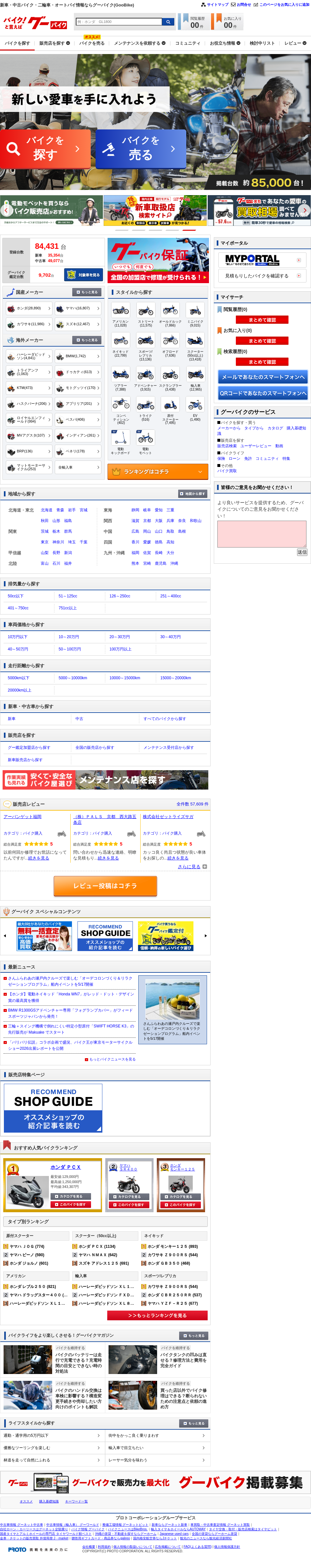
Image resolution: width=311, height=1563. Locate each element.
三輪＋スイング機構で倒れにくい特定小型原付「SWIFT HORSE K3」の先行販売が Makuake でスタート (71, 1029)
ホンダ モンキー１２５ (182, 1167)
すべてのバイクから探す (165, 718)
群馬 (68, 531)
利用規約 (104, 1546)
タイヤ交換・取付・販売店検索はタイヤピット (243, 1529)
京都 (147, 520)
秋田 (45, 520)
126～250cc (119, 596)
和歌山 (196, 520)
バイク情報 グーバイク (88, 1529)
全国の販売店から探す (94, 747)
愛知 (159, 510)
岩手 (72, 510)
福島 (68, 520)
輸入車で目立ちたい (126, 1448)
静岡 (135, 510)
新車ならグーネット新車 (169, 1524)
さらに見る (189, 866)
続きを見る (38, 858)
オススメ (26, 1501)
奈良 (182, 520)
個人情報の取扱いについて (132, 1546)
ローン (234, 458)
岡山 (147, 531)
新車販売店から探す (25, 760)
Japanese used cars (174, 1533)
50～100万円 (70, 649)
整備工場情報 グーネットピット (125, 1524)
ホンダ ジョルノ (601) (29, 1263)
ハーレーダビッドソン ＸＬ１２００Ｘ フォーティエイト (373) (66, 1303)
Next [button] (304, 210)
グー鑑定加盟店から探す (29, 747)
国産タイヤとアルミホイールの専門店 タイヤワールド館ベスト (46, 1533)
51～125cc (68, 596)
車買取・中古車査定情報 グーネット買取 (220, 1524)
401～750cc (18, 608)
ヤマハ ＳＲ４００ (128, 1167)
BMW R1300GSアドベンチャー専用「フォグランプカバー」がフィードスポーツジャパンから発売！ (70, 1013)
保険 (221, 458)
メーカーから (229, 428)
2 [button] (139, 230)
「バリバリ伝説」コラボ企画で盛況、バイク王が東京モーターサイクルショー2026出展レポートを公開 (70, 1045)
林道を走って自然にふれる (27, 1460)
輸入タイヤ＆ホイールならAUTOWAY (178, 1529)
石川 (56, 563)
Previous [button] (6, 210)
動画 (279, 446)
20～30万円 (119, 637)
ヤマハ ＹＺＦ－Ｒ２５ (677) (173, 1303)
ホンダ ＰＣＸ (66, 1167)
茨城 (45, 531)
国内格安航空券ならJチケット (155, 1538)
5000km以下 (18, 678)
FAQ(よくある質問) (198, 1546)
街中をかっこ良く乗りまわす (134, 1435)
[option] (136, 210)
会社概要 (88, 1546)
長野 (56, 552)
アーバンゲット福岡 (22, 816)
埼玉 (72, 542)
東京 (45, 542)
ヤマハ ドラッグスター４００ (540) (41, 1295)
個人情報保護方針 (227, 1546)
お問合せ (244, 4)
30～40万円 (170, 637)
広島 (135, 531)
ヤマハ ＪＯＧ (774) (27, 1246)
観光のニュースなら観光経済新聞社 (206, 1538)
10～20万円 (69, 637)
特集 (286, 458)
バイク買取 (227, 471)
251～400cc (170, 596)
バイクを (45, 149)
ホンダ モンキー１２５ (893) (173, 1246)
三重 (170, 510)
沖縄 (174, 563)
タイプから (254, 428)
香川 (135, 542)
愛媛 (147, 542)
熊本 (135, 563)
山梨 (45, 552)
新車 (12, 718)
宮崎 (147, 563)
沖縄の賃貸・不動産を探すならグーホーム (125, 1533)
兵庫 (170, 520)
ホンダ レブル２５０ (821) (33, 1286)
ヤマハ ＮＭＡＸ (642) (98, 1255)
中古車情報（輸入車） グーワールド (72, 1524)
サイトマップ (217, 4)
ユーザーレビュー (255, 446)
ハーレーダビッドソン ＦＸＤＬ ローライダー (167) (125, 1295)
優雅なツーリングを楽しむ (27, 1448)
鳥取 (170, 531)
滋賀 (135, 520)
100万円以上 (120, 649)
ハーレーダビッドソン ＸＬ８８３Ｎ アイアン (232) (125, 1303)
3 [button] (156, 230)
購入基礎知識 (49, 1501)
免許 (248, 458)
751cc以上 (68, 608)
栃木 (56, 531)
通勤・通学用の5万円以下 (26, 1435)
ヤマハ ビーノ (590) (27, 1255)
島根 (182, 531)
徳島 (159, 542)
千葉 (83, 542)
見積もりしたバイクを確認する (257, 275)
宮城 (83, 510)
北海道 (46, 510)
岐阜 (147, 510)
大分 (170, 552)
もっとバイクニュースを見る (112, 1059)
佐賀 (147, 552)
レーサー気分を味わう (128, 1460)
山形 (56, 520)
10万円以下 (18, 637)
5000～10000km (73, 678)
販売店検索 (227, 446)
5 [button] (189, 230)
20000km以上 (19, 690)
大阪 (159, 520)
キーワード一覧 (76, 1501)
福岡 (135, 552)
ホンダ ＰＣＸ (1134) (97, 1246)
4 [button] (172, 230)
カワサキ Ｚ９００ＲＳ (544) (173, 1255)
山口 (159, 531)
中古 (79, 718)
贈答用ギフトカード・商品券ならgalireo (101, 1538)
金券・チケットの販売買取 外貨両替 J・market (34, 1538)
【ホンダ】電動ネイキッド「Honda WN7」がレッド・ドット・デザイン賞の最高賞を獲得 (71, 997)
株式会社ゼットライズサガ (168, 816)
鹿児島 (161, 563)
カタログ (275, 428)
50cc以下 (16, 596)
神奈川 (58, 542)
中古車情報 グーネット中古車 (21, 1524)
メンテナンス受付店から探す (169, 747)
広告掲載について (168, 1546)
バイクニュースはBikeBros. (128, 1529)
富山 (45, 563)
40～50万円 (18, 649)
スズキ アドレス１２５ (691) (104, 1263)
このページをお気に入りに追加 (284, 4)
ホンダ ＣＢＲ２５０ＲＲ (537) (175, 1295)
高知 (170, 542)
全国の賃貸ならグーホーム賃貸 (214, 1533)
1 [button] (122, 230)
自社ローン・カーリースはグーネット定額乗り (34, 1529)
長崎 (159, 552)
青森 (60, 510)
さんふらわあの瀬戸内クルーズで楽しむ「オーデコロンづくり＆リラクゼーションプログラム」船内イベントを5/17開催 (70, 981)
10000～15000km (124, 678)
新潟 (68, 552)
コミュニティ (267, 458)
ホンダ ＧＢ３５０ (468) (169, 1263)
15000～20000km (175, 678)
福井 (68, 563)
